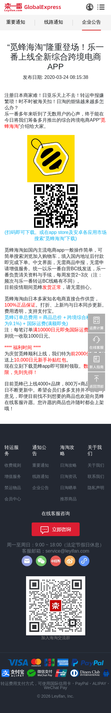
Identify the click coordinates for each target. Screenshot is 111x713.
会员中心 (12, 499)
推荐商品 (68, 499)
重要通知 (15, 22)
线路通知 (53, 22)
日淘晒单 (68, 487)
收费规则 (12, 465)
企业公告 (91, 22)
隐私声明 (96, 487)
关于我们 (96, 465)
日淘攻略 (68, 465)
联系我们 (96, 476)
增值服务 (12, 476)
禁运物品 (12, 487)
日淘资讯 (68, 476)
